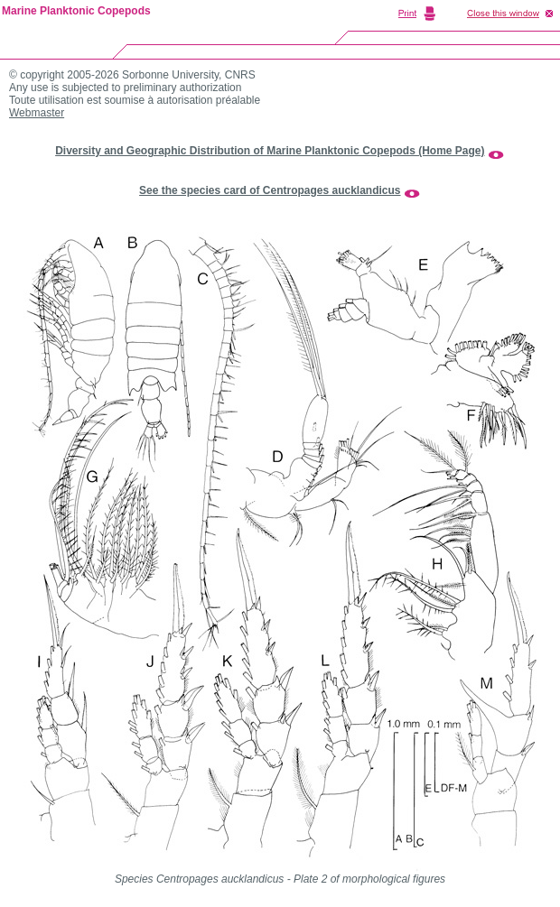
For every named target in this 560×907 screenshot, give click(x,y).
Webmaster (36, 112)
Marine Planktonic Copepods (76, 11)
